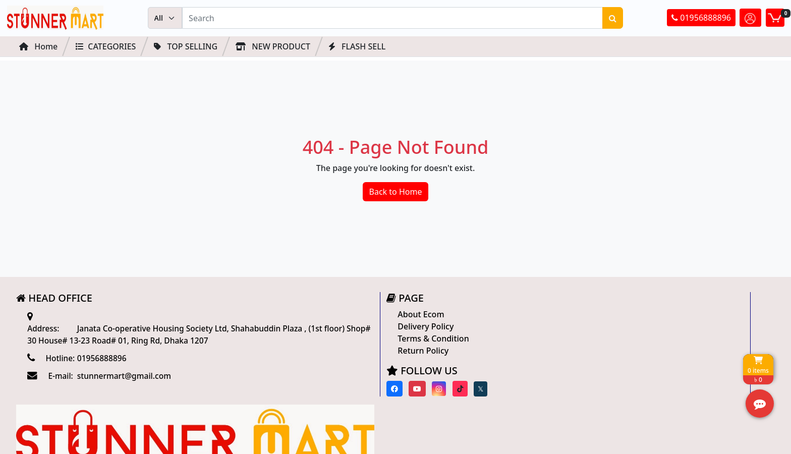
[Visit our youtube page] (304, 391)
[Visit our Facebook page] (281, 391)
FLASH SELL (356, 46)
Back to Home (395, 194)
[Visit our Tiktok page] (346, 391)
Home (38, 46)
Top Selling (185, 46)
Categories (106, 46)
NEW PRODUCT (273, 46)
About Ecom (308, 316)
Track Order (564, 355)
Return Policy (310, 353)
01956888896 (701, 18)
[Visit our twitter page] (367, 391)
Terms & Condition (320, 341)
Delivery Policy (313, 328)
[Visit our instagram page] (326, 391)
